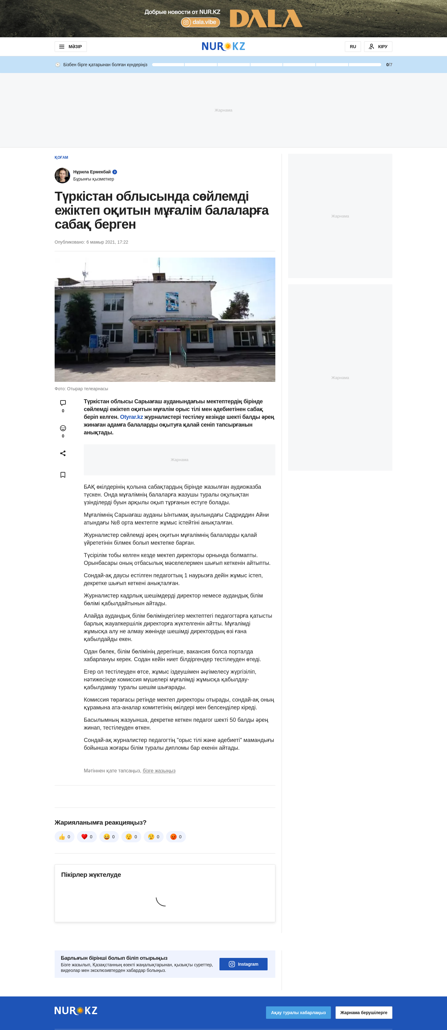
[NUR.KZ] (223, 46)
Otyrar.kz (132, 417)
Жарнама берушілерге (364, 995)
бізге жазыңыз (159, 770)
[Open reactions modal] (63, 431)
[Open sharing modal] (63, 453)
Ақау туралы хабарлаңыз (298, 995)
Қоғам (61, 157)
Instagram (244, 947)
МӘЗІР (70, 46)
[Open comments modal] (63, 406)
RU (353, 46)
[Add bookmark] (63, 474)
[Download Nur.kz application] (223, 18)
